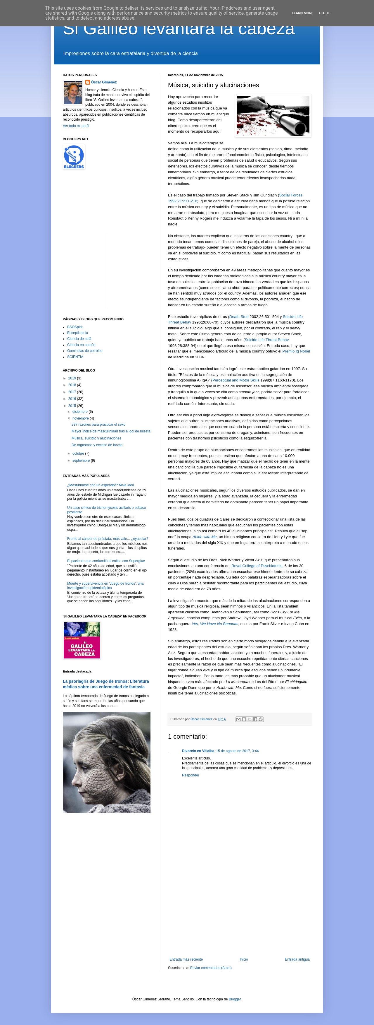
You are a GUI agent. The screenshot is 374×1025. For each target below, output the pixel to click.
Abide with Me (205, 537)
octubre (78, 453)
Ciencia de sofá (79, 339)
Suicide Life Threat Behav (267, 340)
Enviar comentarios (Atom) (211, 968)
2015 (72, 406)
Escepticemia (77, 333)
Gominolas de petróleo (85, 351)
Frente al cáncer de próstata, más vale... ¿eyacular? (107, 539)
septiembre (81, 460)
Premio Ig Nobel (296, 351)
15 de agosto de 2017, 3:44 (237, 751)
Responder (190, 775)
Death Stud (239, 316)
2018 (72, 385)
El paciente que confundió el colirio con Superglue (106, 561)
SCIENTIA (75, 357)
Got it (324, 13)
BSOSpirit (75, 327)
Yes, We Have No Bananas (215, 624)
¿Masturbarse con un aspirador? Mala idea (100, 485)
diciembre (80, 412)
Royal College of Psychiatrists (256, 566)
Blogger (235, 999)
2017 (72, 392)
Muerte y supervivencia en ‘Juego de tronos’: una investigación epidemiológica (105, 585)
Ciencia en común (81, 345)
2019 (72, 378)
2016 (72, 399)
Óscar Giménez (104, 82)
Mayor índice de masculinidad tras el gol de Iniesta (111, 431)
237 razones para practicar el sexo (98, 424)
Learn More (303, 13)
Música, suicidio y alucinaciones (96, 438)
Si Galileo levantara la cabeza (179, 28)
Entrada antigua (297, 959)
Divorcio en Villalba (198, 751)
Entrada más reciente (186, 959)
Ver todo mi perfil (76, 126)
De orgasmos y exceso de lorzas (97, 445)
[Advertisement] (239, 909)
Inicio (244, 959)
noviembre (81, 418)
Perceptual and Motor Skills (235, 380)
